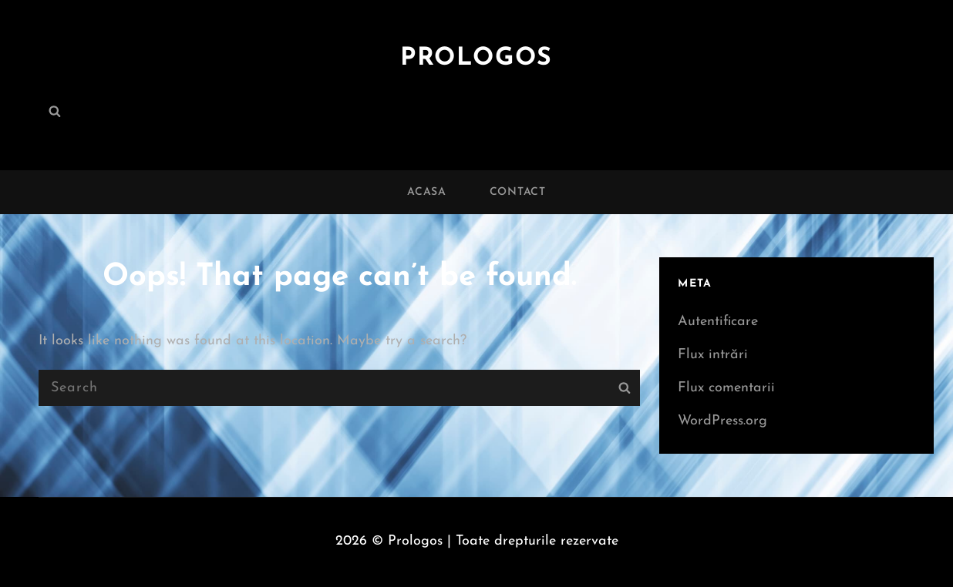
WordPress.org (722, 421)
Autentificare (718, 321)
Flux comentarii (726, 388)
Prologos (476, 58)
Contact (518, 192)
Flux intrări (713, 354)
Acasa (426, 192)
